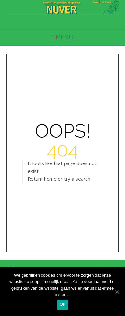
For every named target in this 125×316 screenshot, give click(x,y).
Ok (62, 304)
